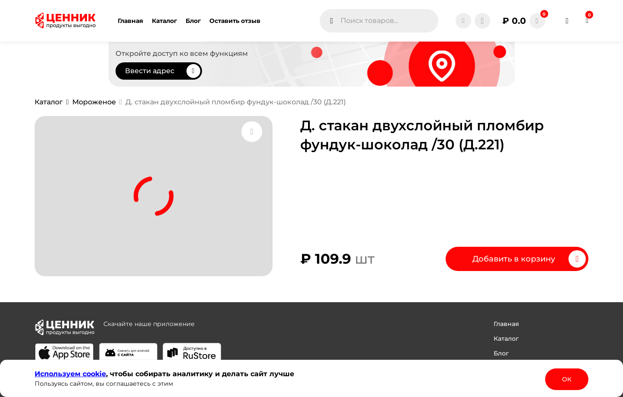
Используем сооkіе (70, 374)
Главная (506, 324)
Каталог (506, 338)
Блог (501, 353)
